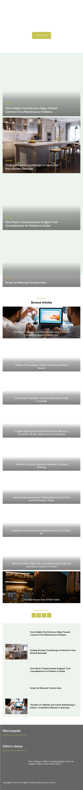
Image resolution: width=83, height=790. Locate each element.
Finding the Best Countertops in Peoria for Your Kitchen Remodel (31, 166)
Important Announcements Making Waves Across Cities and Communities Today (41, 499)
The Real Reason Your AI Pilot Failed (41, 599)
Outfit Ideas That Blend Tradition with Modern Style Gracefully (41, 400)
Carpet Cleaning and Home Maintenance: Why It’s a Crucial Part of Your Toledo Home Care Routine (41, 433)
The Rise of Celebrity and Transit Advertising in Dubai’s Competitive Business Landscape (42, 333)
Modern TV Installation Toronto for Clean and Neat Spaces (41, 366)
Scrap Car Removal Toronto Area (25, 282)
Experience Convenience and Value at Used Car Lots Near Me (41, 532)
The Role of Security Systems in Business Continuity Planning (41, 466)
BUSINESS (9, 160)
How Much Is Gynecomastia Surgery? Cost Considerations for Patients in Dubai (31, 223)
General (8, 104)
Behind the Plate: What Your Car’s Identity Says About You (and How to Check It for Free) (41, 565)
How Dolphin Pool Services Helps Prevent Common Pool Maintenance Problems (31, 109)
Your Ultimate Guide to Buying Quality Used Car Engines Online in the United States (51, 762)
